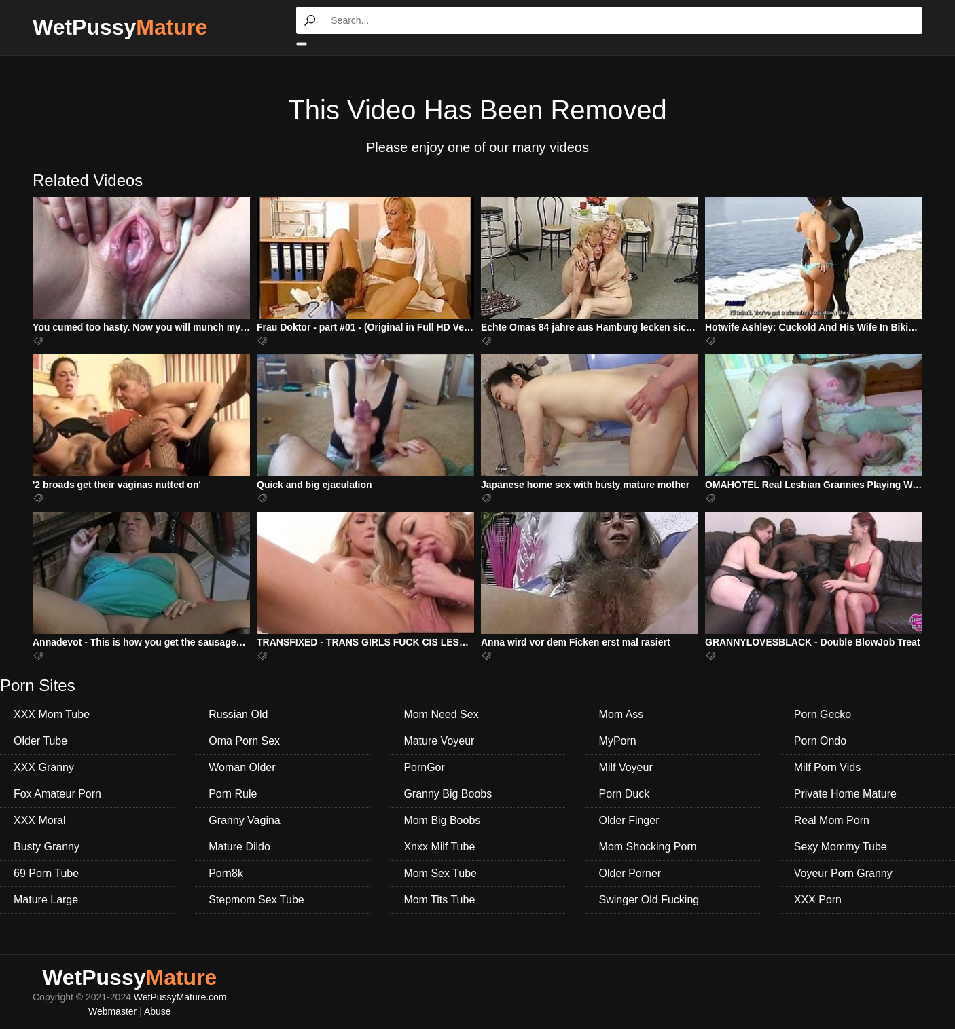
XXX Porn (818, 899)
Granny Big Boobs (447, 794)
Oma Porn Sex (244, 741)
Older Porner (630, 873)
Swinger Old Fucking (649, 899)
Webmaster (112, 1011)
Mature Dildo (239, 847)
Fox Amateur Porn (57, 794)
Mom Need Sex (440, 714)
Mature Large (46, 899)
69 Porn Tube (46, 873)
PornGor (423, 767)
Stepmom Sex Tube (256, 899)
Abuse (157, 1011)
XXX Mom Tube (52, 714)
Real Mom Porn (831, 820)
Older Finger (629, 820)
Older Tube (40, 741)
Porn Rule (233, 794)
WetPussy (120, 27)
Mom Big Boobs (441, 820)
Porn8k (226, 873)
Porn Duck (624, 794)
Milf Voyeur (626, 767)
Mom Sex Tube (440, 873)
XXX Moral (39, 820)
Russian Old (238, 714)
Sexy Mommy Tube (840, 847)
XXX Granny (44, 767)
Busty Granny (46, 847)
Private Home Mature (845, 794)
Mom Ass (621, 714)
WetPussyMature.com (180, 997)
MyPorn (617, 741)
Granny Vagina (245, 820)
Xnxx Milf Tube (439, 847)
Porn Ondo (820, 741)
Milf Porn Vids (827, 767)
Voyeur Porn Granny (843, 873)
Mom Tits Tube (439, 899)
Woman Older (242, 767)
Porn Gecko (822, 714)
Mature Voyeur (438, 741)
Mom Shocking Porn (648, 847)
